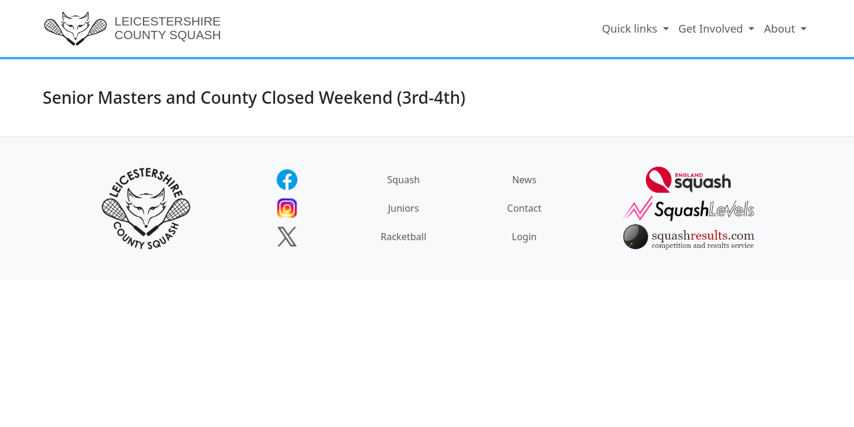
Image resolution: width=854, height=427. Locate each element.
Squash (403, 179)
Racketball (403, 236)
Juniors (403, 208)
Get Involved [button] (712, 28)
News (524, 179)
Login (524, 236)
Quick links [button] (631, 28)
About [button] (781, 28)
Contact (524, 208)
